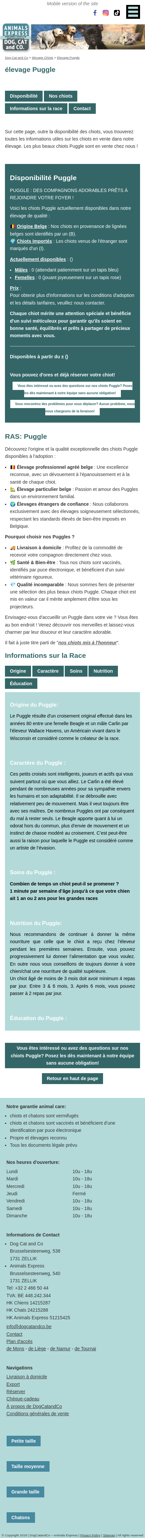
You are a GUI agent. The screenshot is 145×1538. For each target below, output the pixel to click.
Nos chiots (61, 96)
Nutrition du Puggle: (36, 923)
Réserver (16, 1391)
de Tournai (85, 1348)
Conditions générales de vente (38, 1413)
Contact (82, 108)
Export (13, 1384)
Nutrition (103, 671)
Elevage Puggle (68, 57)
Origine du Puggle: (34, 705)
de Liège (37, 1348)
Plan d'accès (20, 1341)
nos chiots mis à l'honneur (87, 642)
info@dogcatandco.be (29, 1326)
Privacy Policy (90, 1535)
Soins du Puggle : (32, 872)
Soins (76, 671)
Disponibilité (24, 96)
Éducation (21, 683)
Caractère (48, 671)
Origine (18, 671)
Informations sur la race (36, 108)
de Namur (60, 1348)
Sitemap (109, 1535)
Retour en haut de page (72, 1078)
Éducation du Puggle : (38, 1018)
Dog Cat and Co (16, 57)
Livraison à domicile (27, 1376)
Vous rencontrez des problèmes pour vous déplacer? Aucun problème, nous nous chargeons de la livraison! (75, 407)
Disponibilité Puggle (43, 177)
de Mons (15, 1348)
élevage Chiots (42, 57)
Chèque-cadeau (23, 1398)
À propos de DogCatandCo (34, 1406)
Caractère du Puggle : (38, 763)
